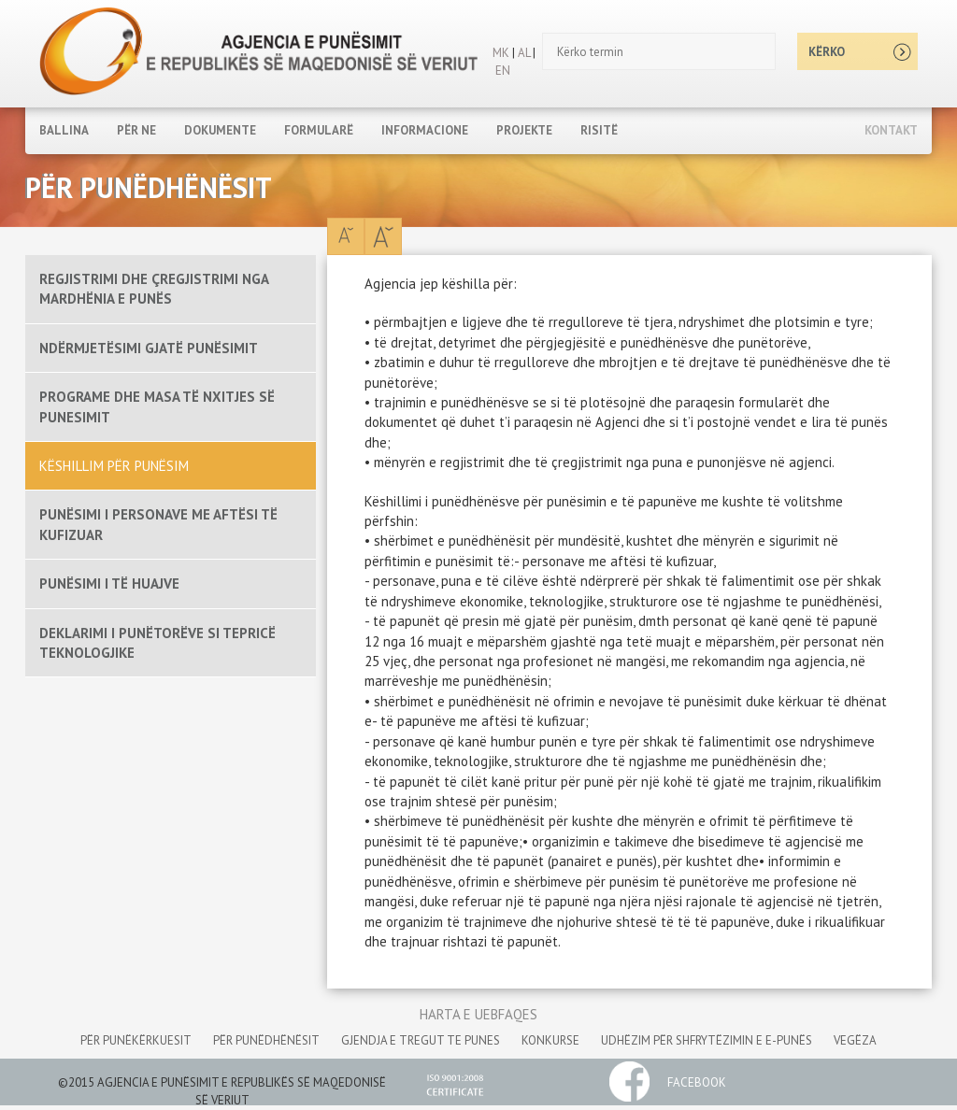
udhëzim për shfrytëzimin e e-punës (706, 1040)
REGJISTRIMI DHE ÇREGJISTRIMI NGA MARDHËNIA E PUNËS (153, 288)
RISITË (599, 130)
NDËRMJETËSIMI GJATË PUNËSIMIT (148, 348)
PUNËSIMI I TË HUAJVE (109, 583)
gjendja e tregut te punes (420, 1040)
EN (502, 70)
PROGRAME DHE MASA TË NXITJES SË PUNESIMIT (157, 406)
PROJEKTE (524, 130)
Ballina (64, 130)
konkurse (550, 1040)
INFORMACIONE (424, 130)
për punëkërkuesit (136, 1040)
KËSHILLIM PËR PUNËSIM (114, 466)
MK (501, 53)
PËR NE (136, 130)
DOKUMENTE (220, 130)
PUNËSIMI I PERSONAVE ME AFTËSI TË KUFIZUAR (158, 524)
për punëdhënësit (266, 1040)
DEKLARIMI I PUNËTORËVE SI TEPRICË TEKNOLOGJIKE (157, 643)
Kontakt (891, 130)
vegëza (855, 1040)
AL (522, 53)
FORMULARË (318, 130)
